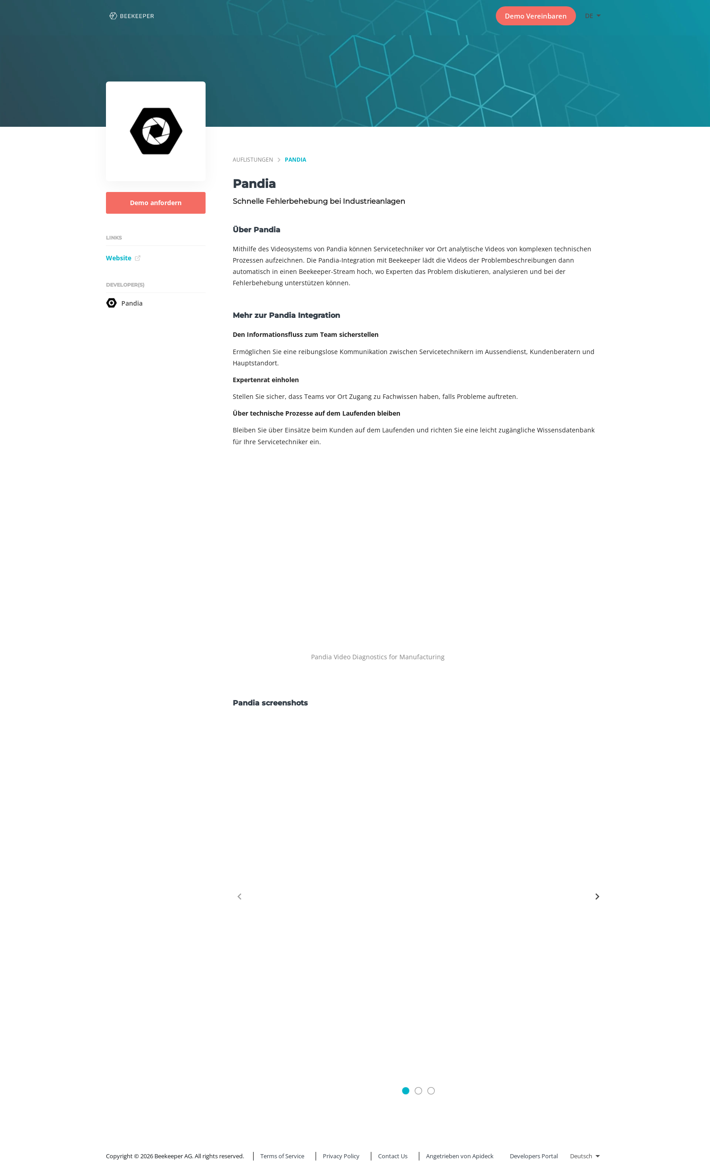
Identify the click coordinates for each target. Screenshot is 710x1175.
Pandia (124, 302)
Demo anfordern (156, 202)
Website (123, 258)
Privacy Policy (341, 1156)
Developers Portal (534, 1156)
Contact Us (393, 1156)
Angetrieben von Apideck (460, 1156)
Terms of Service (282, 1156)
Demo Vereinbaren (536, 15)
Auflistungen (253, 159)
